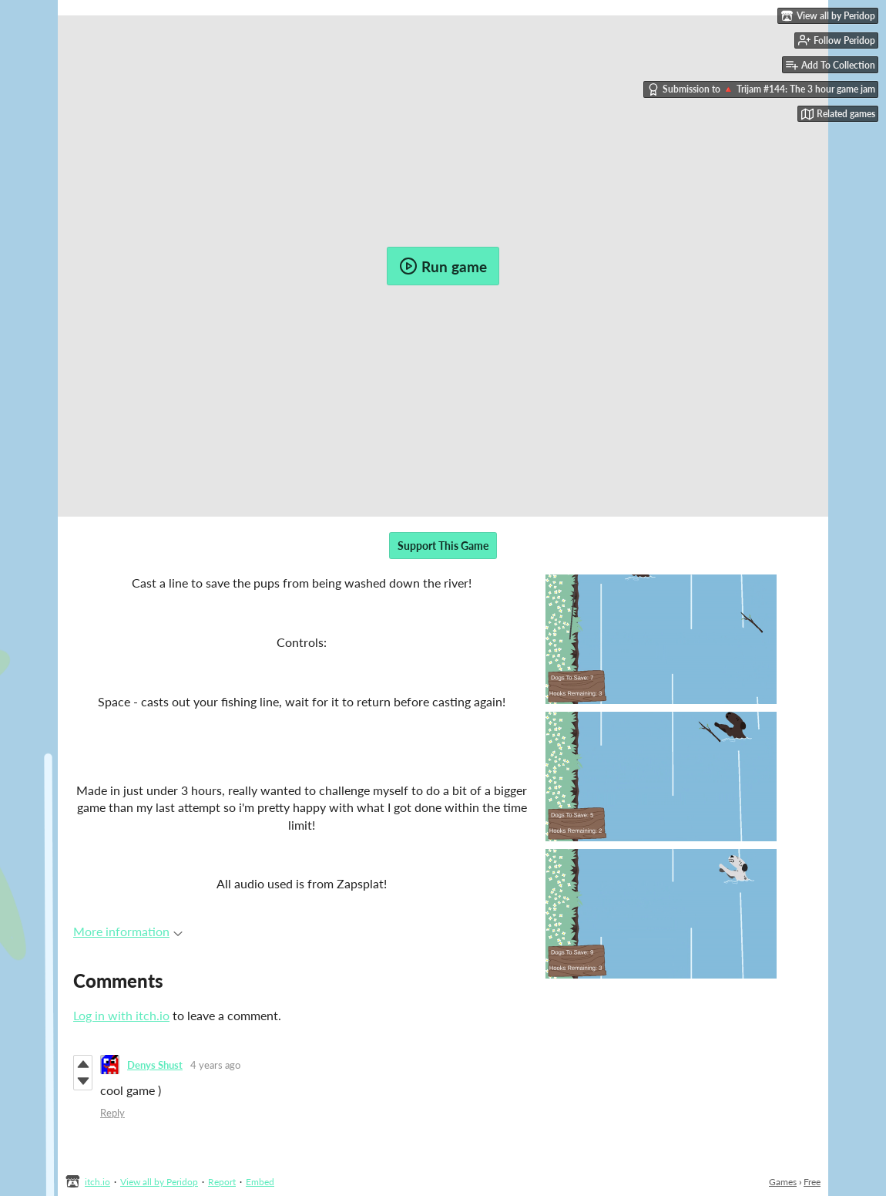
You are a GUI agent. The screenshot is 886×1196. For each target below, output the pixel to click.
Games (783, 1182)
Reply (112, 1113)
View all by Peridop (159, 1182)
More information (128, 931)
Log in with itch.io (121, 1015)
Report (222, 1182)
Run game (443, 266)
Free (812, 1182)
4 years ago (215, 1065)
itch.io (97, 1182)
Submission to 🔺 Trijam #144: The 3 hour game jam (761, 89)
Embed (260, 1182)
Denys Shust (155, 1065)
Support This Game (443, 545)
